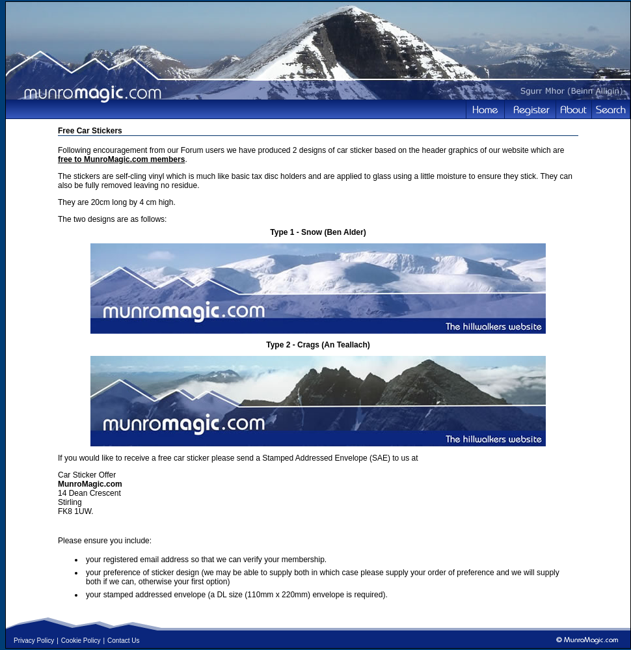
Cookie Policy (81, 640)
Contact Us (123, 640)
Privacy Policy (34, 640)
